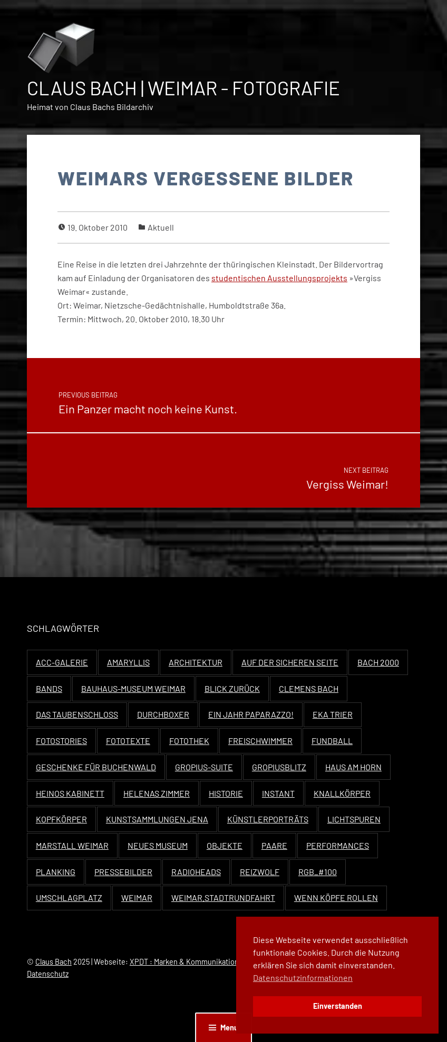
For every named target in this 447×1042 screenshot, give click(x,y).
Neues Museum (158, 845)
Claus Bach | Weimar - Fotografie (183, 87)
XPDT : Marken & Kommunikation (184, 961)
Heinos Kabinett (70, 793)
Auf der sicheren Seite (289, 662)
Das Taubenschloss (77, 714)
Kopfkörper (61, 819)
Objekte (224, 845)
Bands (49, 688)
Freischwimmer (260, 741)
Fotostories (61, 741)
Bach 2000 (378, 662)
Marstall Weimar (72, 845)
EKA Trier (333, 714)
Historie (226, 793)
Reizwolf (259, 872)
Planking (55, 872)
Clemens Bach (308, 688)
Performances (337, 845)
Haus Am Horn (353, 767)
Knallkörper (342, 793)
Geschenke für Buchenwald (96, 767)
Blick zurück (232, 688)
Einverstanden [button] (337, 1005)
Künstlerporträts (267, 819)
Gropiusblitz (279, 767)
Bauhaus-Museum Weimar (133, 688)
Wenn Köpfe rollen (336, 897)
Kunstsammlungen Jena (157, 819)
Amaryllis (128, 662)
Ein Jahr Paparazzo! (251, 714)
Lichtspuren (354, 819)
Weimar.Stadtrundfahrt (223, 897)
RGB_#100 (317, 872)
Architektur (195, 662)
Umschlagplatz (69, 897)
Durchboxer (163, 714)
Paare (274, 845)
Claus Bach (53, 961)
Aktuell (161, 227)
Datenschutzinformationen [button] (303, 977)
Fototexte (128, 741)
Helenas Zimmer (156, 793)
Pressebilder (123, 872)
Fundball (332, 741)
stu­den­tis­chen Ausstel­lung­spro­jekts (279, 278)
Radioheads (196, 872)
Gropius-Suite (204, 767)
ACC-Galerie (62, 662)
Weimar (136, 897)
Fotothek (189, 741)
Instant (278, 793)
